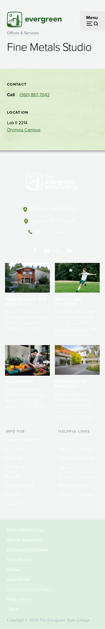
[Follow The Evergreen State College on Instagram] (58, 250)
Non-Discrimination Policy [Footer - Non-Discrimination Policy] (29, 590)
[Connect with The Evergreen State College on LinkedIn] (70, 250)
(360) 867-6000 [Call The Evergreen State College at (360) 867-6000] (52, 232)
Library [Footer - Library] (65, 440)
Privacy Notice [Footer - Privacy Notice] (19, 599)
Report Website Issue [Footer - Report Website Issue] (25, 530)
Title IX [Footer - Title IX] (13, 609)
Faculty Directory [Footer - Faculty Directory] (75, 449)
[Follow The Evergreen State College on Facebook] (35, 250)
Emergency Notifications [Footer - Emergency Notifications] (28, 550)
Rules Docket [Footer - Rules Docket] (18, 579)
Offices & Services (23, 33)
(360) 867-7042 (35, 94)
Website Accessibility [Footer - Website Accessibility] (25, 540)
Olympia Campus (23, 130)
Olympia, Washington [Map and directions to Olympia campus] (52, 208)
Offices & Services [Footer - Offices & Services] (76, 458)
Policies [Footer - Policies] (13, 570)
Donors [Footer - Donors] (13, 494)
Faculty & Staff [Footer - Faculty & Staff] (20, 485)
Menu (92, 17)
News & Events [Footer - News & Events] (73, 485)
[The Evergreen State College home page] (52, 183)
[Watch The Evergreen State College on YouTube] (47, 250)
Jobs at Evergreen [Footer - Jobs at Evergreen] (76, 494)
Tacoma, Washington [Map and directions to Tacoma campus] (52, 220)
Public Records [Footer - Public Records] (20, 560)
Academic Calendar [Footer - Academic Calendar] (78, 476)
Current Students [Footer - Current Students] (22, 440)
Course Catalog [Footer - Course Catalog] (74, 467)
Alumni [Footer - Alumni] (13, 503)
